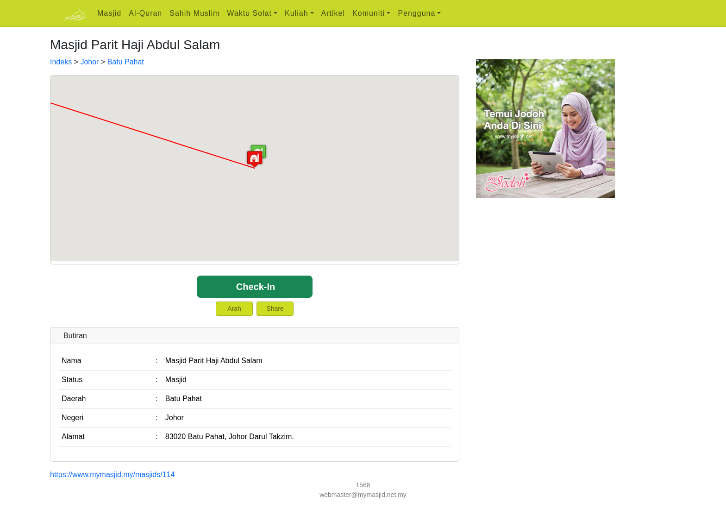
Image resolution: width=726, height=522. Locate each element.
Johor (89, 62)
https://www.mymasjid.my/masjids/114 (112, 474)
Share (274, 308)
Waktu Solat (249, 13)
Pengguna (416, 13)
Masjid (109, 13)
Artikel (333, 13)
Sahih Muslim (194, 13)
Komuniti (368, 13)
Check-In (255, 287)
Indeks (61, 62)
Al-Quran (145, 13)
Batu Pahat (125, 62)
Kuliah (296, 13)
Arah (234, 308)
